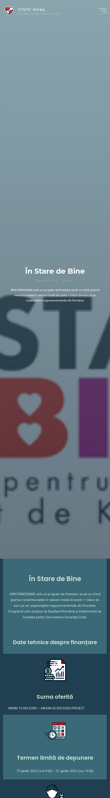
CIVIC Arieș (31, 9)
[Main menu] (103, 10)
